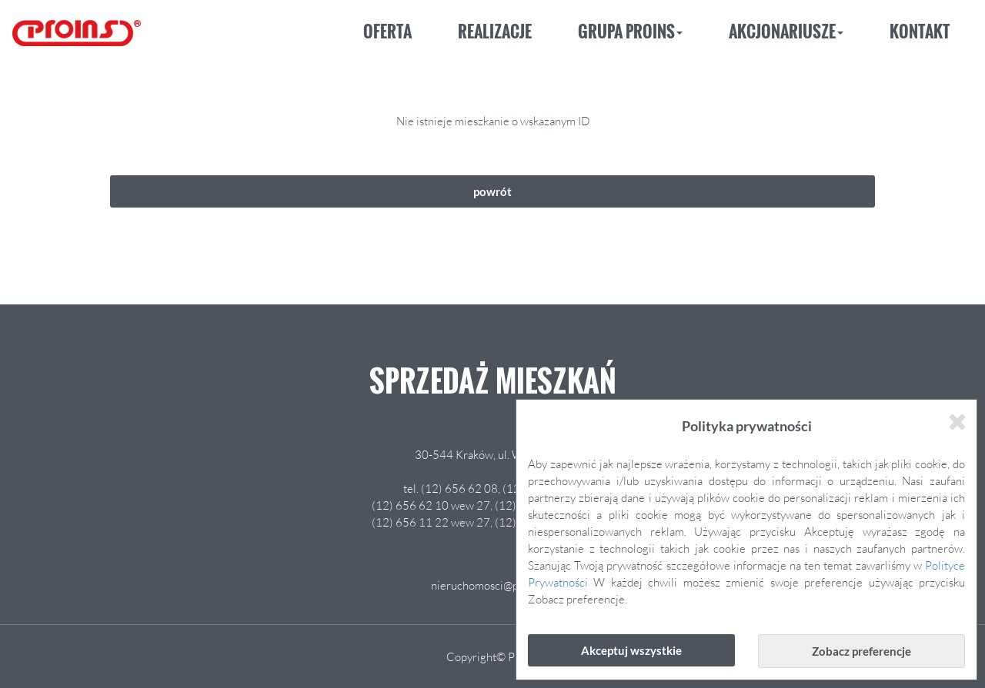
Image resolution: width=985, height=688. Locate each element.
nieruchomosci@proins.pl (493, 585)
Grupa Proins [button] (630, 31)
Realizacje (495, 31)
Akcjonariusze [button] (786, 31)
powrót (492, 191)
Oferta (387, 31)
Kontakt (920, 31)
